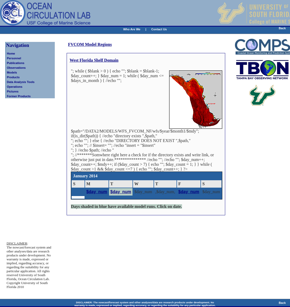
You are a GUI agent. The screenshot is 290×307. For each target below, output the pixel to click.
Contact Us (159, 29)
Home (11, 53)
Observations (16, 67)
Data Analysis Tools (21, 82)
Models (12, 72)
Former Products (19, 96)
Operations (14, 86)
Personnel (14, 58)
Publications (15, 63)
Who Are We (131, 29)
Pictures (12, 91)
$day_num (96, 191)
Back (282, 28)
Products (13, 77)
